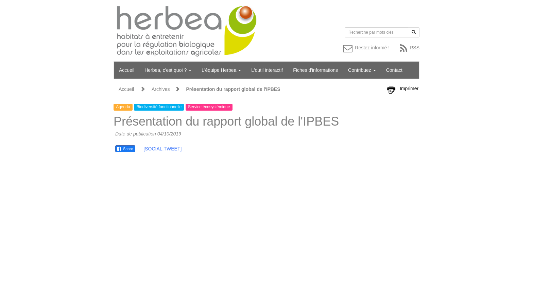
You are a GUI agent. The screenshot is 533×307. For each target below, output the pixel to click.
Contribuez (362, 70)
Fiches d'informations (315, 70)
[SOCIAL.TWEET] (162, 148)
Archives (161, 89)
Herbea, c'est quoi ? (167, 70)
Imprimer (409, 88)
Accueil (126, 70)
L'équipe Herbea (221, 70)
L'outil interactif (267, 70)
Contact (394, 70)
